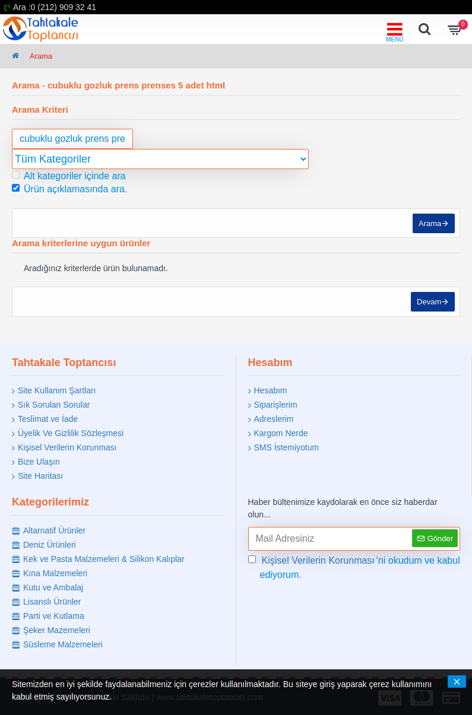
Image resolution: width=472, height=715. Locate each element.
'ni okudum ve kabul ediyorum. (354, 567)
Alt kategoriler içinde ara (69, 176)
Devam (428, 305)
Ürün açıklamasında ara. (69, 189)
